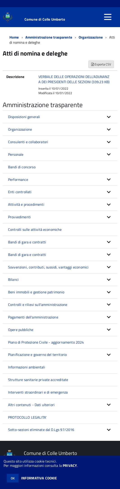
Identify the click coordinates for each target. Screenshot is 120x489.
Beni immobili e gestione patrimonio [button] (36, 292)
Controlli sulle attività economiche (35, 229)
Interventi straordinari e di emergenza (38, 392)
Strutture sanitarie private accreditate (38, 379)
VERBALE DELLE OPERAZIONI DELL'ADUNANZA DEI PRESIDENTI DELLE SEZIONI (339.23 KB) (73, 79)
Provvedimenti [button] (19, 217)
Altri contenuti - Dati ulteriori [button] (31, 404)
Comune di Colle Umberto (44, 19)
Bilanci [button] (13, 279)
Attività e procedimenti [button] (26, 204)
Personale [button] (15, 154)
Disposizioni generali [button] (24, 116)
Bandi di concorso (22, 167)
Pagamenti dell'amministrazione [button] (33, 317)
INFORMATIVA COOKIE (39, 478)
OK (13, 478)
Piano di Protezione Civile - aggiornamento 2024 (46, 342)
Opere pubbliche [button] (20, 329)
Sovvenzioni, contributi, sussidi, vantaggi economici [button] (48, 267)
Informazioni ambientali (26, 367)
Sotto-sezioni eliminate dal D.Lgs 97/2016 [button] (41, 429)
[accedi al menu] (107, 17)
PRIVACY (70, 465)
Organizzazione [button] (20, 129)
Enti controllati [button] (20, 192)
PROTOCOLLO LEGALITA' (27, 417)
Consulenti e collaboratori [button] (28, 142)
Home (14, 37)
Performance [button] (18, 179)
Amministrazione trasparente (48, 37)
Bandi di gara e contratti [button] (27, 242)
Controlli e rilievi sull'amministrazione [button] (37, 304)
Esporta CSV (101, 64)
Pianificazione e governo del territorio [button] (37, 354)
